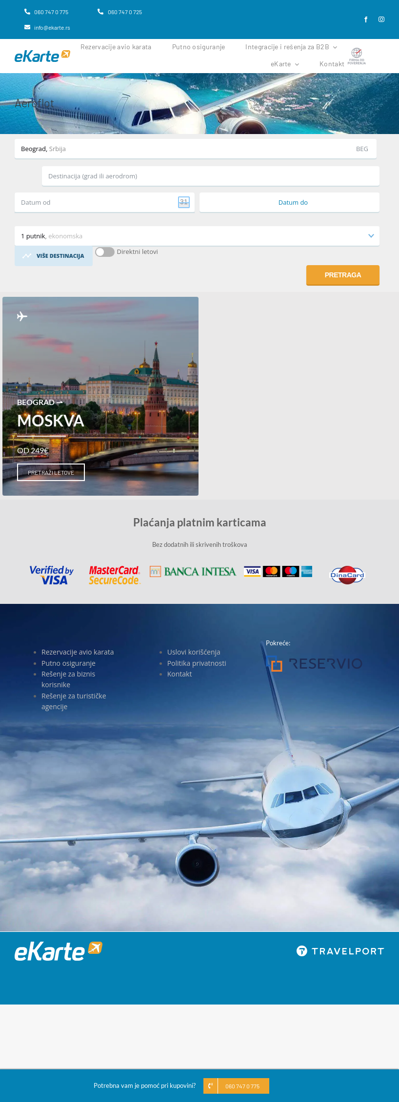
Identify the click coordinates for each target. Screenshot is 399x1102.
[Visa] (52, 569)
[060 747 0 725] (119, 11)
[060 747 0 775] (46, 11)
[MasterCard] (115, 569)
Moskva (50, 420)
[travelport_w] (340, 948)
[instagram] (381, 19)
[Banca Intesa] (193, 569)
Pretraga (343, 275)
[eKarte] (42, 53)
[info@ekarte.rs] (47, 27)
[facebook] (366, 19)
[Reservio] (314, 658)
